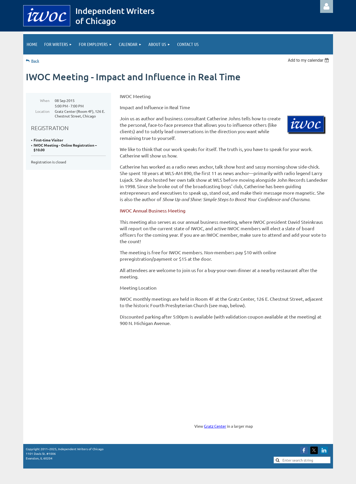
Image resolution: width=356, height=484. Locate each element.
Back (35, 60)
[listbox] (309, 60)
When (45, 100)
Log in (326, 6)
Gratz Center (215, 426)
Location (42, 111)
